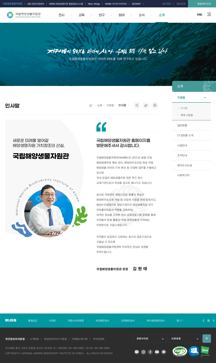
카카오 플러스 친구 (163, 352)
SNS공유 (136, 105)
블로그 (136, 352)
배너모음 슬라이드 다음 (213, 320)
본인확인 (166, 4)
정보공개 (180, 4)
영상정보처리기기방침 (55, 339)
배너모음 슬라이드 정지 (208, 320)
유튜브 (156, 352)
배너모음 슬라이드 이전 (203, 320)
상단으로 (206, 338)
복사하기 (145, 105)
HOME (90, 105)
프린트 (155, 105)
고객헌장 (34, 339)
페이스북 (150, 352)
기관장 (110, 105)
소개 (99, 105)
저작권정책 (98, 339)
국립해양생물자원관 (24, 15)
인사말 (122, 105)
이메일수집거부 (80, 339)
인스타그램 (143, 352)
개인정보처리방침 (15, 339)
